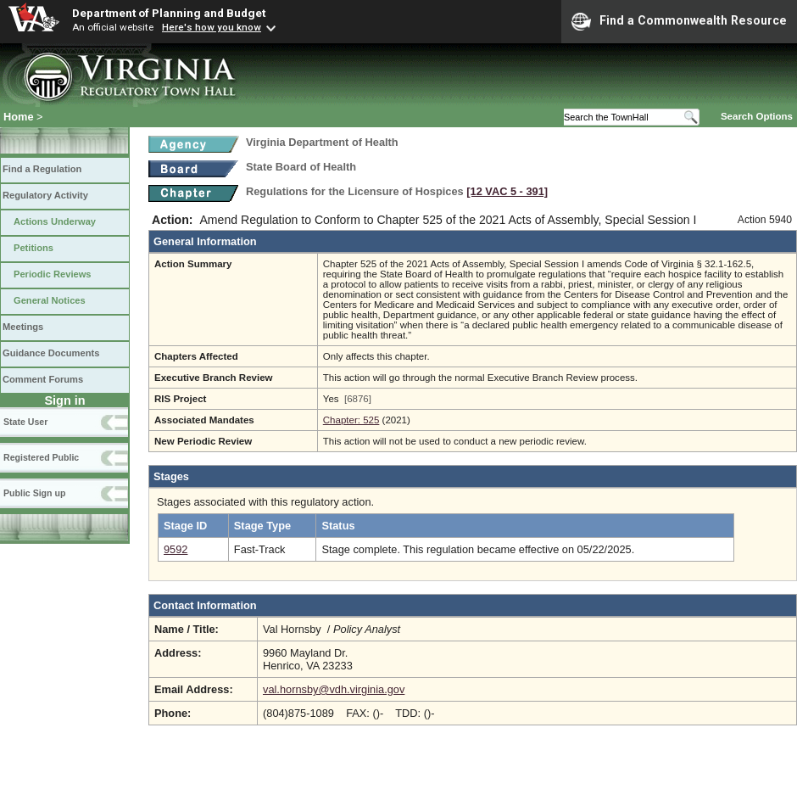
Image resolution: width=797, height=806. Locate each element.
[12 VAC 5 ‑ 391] (507, 191)
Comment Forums (43, 379)
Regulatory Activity (45, 195)
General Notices (50, 300)
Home (18, 116)
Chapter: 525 (351, 420)
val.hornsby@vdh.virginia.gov (333, 689)
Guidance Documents (51, 353)
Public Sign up (34, 493)
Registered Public (41, 457)
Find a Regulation (42, 169)
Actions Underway (55, 221)
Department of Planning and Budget (168, 13)
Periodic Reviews (53, 274)
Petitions (33, 248)
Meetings (23, 327)
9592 (175, 549)
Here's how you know (211, 27)
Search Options (757, 116)
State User (25, 422)
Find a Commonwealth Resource (679, 21)
